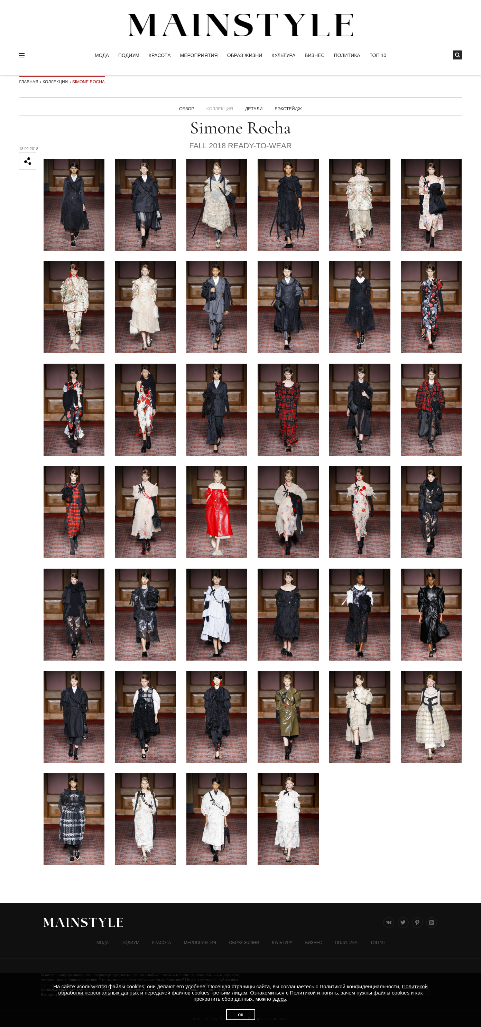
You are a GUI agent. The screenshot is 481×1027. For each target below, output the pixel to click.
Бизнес (314, 55)
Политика (347, 55)
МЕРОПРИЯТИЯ (199, 55)
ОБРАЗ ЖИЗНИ (244, 55)
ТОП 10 (378, 55)
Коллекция (218, 106)
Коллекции (55, 82)
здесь (279, 999)
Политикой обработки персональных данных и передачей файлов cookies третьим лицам (243, 989)
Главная (28, 82)
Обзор (183, 106)
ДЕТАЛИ (254, 106)
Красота (160, 55)
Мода (102, 55)
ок (240, 1014)
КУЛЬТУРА (283, 55)
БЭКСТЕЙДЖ (291, 106)
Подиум (128, 55)
